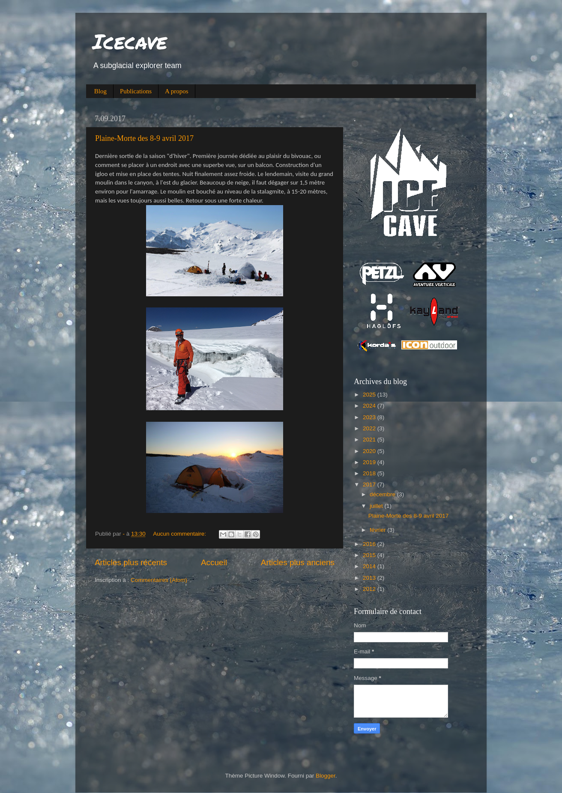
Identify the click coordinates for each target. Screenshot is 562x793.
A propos (176, 91)
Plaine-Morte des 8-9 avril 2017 (144, 138)
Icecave (130, 41)
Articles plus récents (131, 562)
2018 (370, 473)
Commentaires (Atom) (159, 580)
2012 (370, 589)
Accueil (214, 562)
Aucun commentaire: (180, 534)
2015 (370, 555)
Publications (136, 91)
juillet (377, 506)
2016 (370, 544)
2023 (370, 417)
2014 (370, 566)
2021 (370, 439)
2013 (370, 578)
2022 (370, 428)
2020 (370, 451)
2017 (370, 484)
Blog (100, 91)
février (378, 530)
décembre (383, 494)
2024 (370, 405)
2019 (370, 462)
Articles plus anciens (298, 562)
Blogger (325, 775)
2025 (370, 394)
